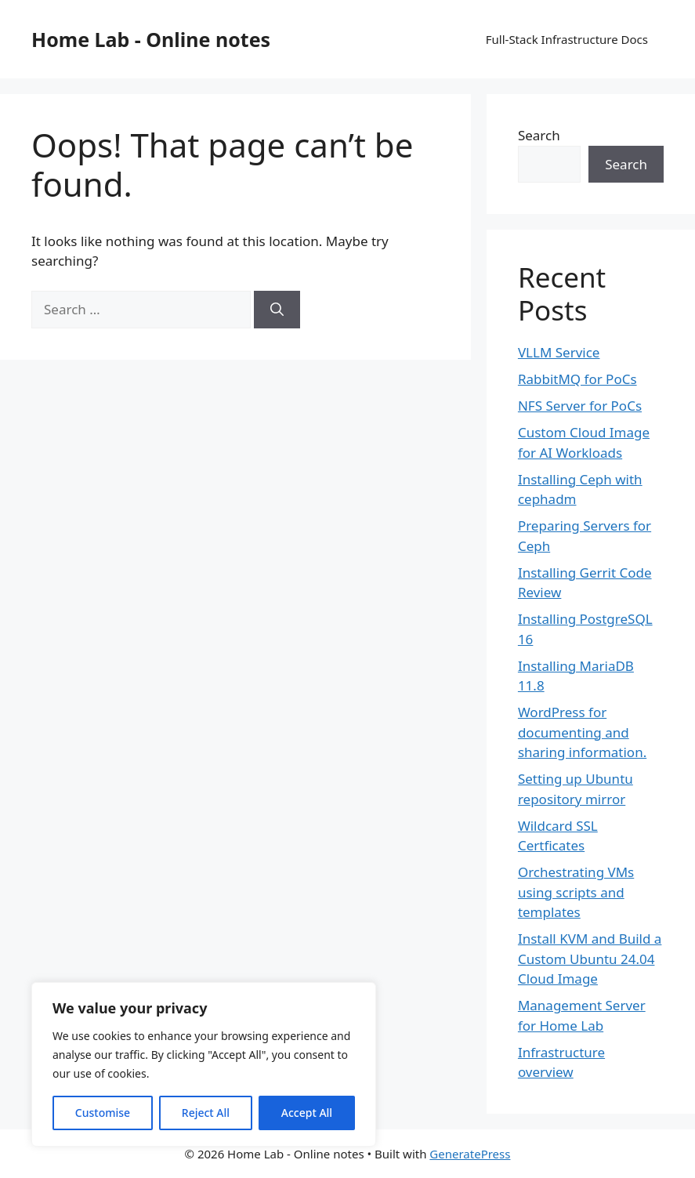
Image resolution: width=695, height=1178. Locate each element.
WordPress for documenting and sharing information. (582, 732)
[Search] (277, 309)
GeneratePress (469, 1154)
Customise (102, 1112)
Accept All (306, 1112)
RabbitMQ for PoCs (577, 379)
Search (539, 135)
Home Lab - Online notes (150, 39)
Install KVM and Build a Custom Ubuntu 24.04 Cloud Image (590, 959)
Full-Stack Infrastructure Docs (567, 39)
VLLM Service (559, 352)
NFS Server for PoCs (580, 406)
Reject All (206, 1112)
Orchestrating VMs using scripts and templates (576, 892)
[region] (203, 1064)
